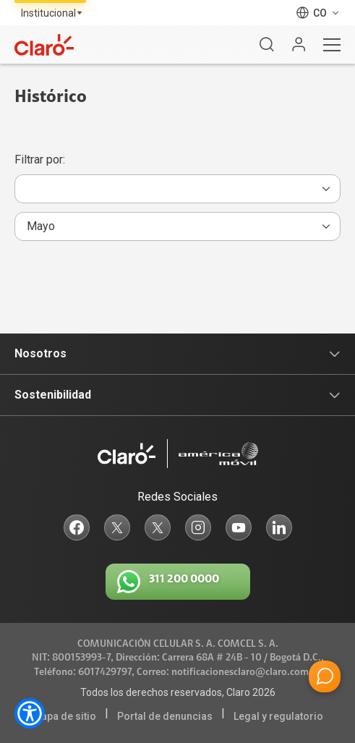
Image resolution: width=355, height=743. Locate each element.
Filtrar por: (39, 160)
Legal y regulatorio (278, 716)
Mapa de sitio (64, 716)
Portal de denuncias (165, 716)
